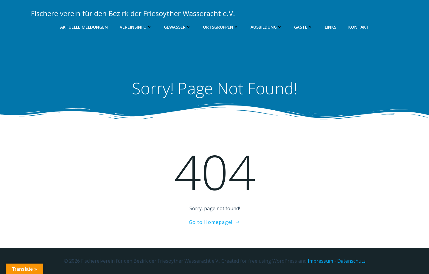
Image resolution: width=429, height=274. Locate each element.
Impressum (320, 261)
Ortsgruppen (221, 27)
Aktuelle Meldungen (84, 27)
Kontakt (358, 27)
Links (330, 27)
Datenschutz (351, 261)
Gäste (303, 27)
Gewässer (177, 27)
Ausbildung (266, 27)
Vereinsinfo (136, 27)
